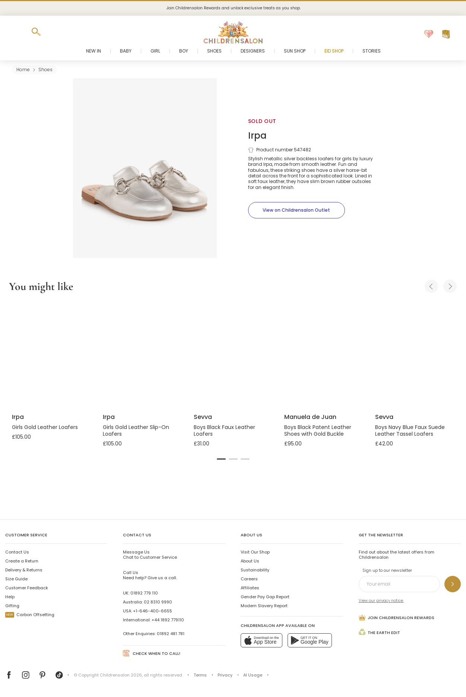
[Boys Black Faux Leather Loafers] (233, 354)
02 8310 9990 (158, 602)
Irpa (257, 135)
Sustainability (255, 570)
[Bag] (445, 34)
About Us (250, 561)
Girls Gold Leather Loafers (45, 427)
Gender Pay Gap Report (265, 597)
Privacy (225, 675)
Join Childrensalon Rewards (397, 617)
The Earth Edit (379, 631)
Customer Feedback (26, 588)
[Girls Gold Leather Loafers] (51, 354)
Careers (249, 579)
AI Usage (252, 675)
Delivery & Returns (23, 570)
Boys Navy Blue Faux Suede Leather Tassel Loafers (410, 430)
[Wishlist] (428, 34)
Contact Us (17, 552)
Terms (200, 675)
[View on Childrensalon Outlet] (296, 210)
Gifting (12, 606)
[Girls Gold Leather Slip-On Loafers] (142, 354)
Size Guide (16, 579)
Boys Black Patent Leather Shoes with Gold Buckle (317, 430)
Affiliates (250, 588)
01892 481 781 (170, 634)
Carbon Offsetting (29, 615)
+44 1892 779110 (168, 620)
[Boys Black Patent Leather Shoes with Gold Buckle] (323, 354)
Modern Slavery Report (264, 606)
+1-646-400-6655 (152, 611)
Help (10, 597)
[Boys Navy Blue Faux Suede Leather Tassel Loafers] (414, 354)
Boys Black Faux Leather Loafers (224, 430)
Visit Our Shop (255, 552)
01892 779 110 (144, 593)
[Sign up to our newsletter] (452, 584)
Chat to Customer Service (150, 554)
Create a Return (21, 561)
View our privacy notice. (381, 600)
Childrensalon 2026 (121, 675)
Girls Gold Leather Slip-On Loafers (136, 430)
